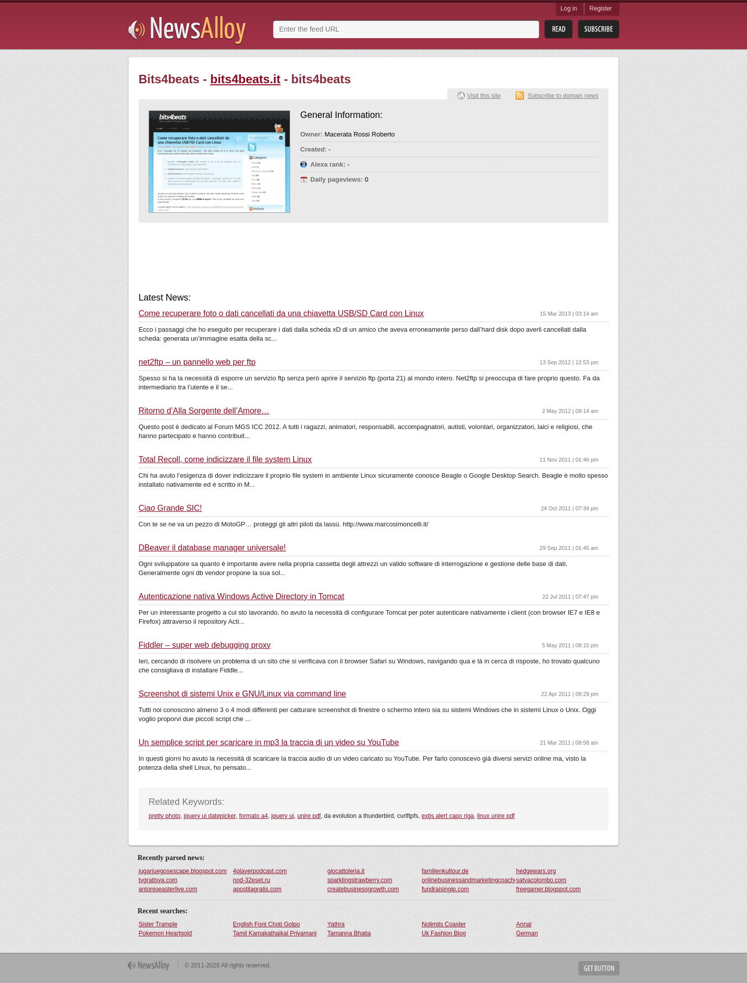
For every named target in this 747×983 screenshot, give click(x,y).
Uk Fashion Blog (444, 933)
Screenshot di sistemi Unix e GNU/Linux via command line (242, 694)
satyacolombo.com (541, 880)
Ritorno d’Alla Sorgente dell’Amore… (204, 411)
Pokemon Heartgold (165, 933)
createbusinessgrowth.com (363, 889)
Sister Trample (158, 924)
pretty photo (164, 815)
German (527, 933)
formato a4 (253, 815)
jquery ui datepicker (209, 815)
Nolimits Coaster (444, 924)
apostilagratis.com (257, 889)
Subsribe (598, 29)
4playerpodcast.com (260, 871)
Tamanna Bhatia (349, 933)
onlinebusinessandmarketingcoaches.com (468, 880)
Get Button (598, 968)
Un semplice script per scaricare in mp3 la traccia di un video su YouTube (269, 743)
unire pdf (309, 815)
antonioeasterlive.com (168, 889)
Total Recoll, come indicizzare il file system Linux (225, 460)
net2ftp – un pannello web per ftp (197, 362)
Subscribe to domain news (563, 95)
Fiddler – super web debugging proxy (205, 645)
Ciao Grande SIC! (170, 508)
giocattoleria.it (345, 871)
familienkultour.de (445, 871)
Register (600, 8)
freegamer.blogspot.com (548, 889)
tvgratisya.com (158, 880)
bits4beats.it (245, 79)
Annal (524, 924)
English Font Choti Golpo (266, 924)
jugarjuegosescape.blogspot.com (182, 871)
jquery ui (282, 815)
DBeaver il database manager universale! (212, 548)
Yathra (335, 924)
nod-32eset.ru (251, 880)
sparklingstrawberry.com (359, 880)
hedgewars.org (536, 871)
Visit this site (484, 95)
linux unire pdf (496, 815)
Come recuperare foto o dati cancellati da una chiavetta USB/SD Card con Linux (281, 314)
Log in (569, 8)
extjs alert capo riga (448, 815)
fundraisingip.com (445, 889)
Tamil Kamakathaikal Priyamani (275, 933)
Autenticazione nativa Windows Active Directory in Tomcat (241, 597)
